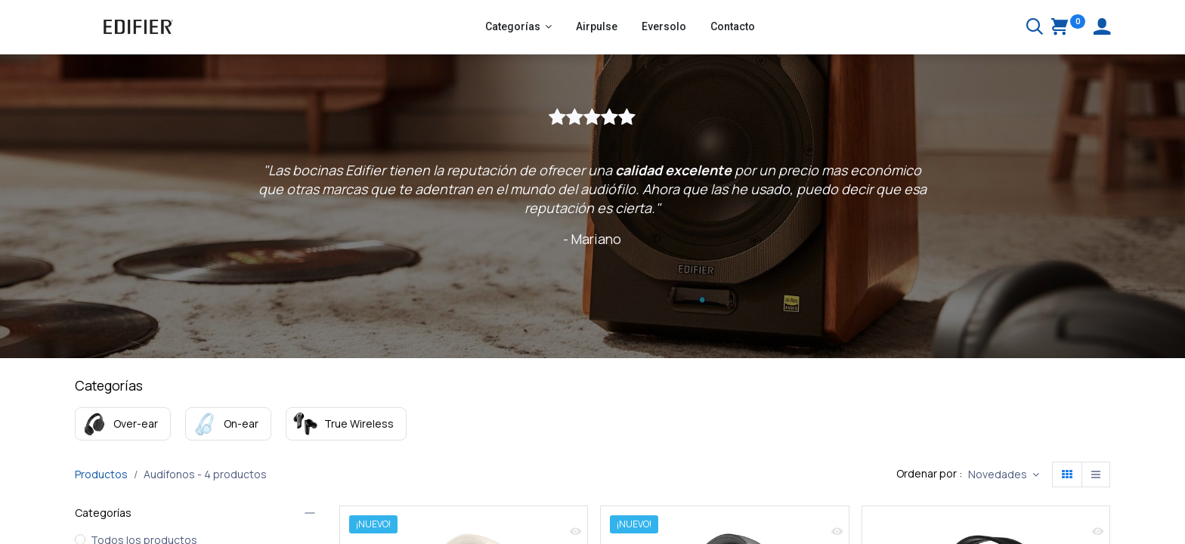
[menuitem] (597, 27)
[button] (1003, 475)
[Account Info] (1102, 28)
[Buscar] (1034, 28)
